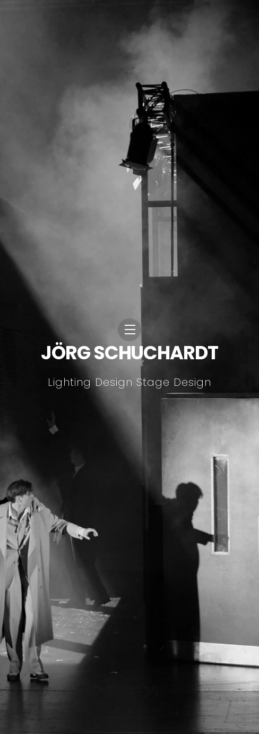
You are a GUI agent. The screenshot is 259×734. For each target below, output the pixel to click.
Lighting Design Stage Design (129, 382)
